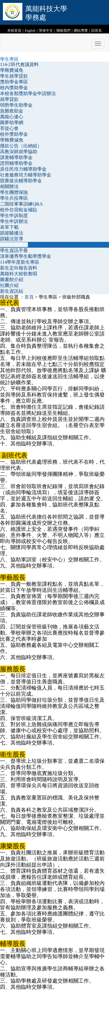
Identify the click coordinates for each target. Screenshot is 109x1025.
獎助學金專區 (14, 81)
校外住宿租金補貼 (18, 209)
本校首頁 (14, 30)
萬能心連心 (11, 116)
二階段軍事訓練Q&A (21, 203)
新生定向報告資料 (18, 267)
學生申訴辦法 (14, 221)
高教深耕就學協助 (18, 151)
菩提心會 (9, 128)
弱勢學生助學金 (16, 105)
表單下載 (9, 227)
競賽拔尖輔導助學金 (21, 180)
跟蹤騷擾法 (11, 233)
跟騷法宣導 (11, 238)
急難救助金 (11, 110)
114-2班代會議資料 (19, 64)
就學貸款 (9, 99)
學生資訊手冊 (14, 250)
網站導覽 (81, 30)
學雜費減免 (11, 70)
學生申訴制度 (14, 215)
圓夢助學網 (11, 122)
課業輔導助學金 (16, 157)
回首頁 (96, 30)
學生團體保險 (14, 192)
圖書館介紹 (11, 279)
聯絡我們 (63, 30)
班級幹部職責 (14, 244)
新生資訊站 (11, 291)
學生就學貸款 (14, 76)
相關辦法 (9, 186)
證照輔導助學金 (16, 163)
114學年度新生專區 (19, 262)
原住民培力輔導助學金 (23, 169)
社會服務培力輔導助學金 (25, 174)
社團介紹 (9, 285)
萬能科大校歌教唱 (18, 273)
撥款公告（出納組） (21, 145)
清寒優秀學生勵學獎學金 (25, 256)
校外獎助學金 (14, 134)
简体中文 (46, 30)
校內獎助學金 (14, 87)
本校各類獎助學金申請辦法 (28, 93)
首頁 (29, 296)
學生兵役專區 (14, 198)
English (30, 30)
